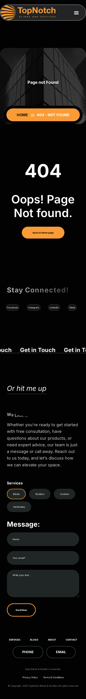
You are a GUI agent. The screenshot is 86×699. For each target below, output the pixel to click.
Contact (71, 639)
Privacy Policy (30, 677)
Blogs (34, 639)
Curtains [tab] (64, 494)
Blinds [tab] (16, 494)
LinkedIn (54, 307)
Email (61, 652)
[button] (76, 12)
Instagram (33, 307)
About (52, 639)
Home (23, 115)
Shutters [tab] (39, 494)
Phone (28, 652)
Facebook (12, 307)
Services (14, 639)
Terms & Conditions (53, 677)
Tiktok (72, 307)
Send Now (21, 610)
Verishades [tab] (19, 506)
